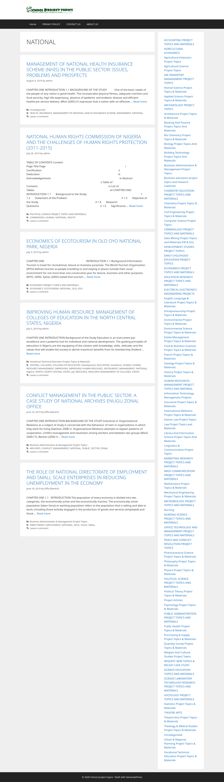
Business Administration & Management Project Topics (58, 445)
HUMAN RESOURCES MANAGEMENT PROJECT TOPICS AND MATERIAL (179, 384)
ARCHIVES (35, 448)
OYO (80, 288)
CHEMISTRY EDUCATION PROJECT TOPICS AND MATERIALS (179, 194)
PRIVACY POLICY (51, 24)
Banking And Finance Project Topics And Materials (177, 126)
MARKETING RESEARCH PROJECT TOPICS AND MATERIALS (178, 462)
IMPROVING (61, 368)
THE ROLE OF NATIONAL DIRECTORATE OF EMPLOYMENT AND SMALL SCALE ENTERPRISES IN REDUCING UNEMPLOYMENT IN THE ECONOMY (86, 477)
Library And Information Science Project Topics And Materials (180, 437)
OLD (74, 288)
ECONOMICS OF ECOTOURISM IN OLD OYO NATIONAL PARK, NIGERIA (83, 244)
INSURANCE (45, 113)
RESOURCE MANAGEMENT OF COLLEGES (109, 371)
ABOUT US (92, 24)
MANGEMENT (124, 113)
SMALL (91, 524)
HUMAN (50, 217)
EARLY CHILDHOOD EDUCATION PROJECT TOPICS (177, 259)
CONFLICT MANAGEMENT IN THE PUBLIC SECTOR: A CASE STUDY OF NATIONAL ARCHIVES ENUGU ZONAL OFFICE (82, 401)
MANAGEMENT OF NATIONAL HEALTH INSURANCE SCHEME (84, 113)
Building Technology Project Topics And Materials (176, 156)
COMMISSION (37, 217)
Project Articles (173, 600)
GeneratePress (134, 777)
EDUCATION (103, 365)
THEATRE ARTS (173, 712)
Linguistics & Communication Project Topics (178, 449)
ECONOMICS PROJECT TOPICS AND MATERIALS (54, 285)
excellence (116, 365)
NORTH (39, 371)
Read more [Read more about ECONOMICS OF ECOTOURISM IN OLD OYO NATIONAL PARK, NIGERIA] (93, 277)
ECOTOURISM (51, 288)
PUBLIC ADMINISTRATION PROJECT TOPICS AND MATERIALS (180, 617)
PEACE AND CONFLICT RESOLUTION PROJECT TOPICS (178, 544)
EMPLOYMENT (53, 524)
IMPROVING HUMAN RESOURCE (86, 368)
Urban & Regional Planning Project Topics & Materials (179, 743)
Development (89, 365)
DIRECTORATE (37, 524)
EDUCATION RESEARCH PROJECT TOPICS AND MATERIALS (178, 281)
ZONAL (104, 448)
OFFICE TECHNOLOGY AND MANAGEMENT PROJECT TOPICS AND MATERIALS (180, 531)
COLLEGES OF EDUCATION (66, 365)
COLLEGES (46, 365)
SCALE (84, 524)
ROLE (76, 524)
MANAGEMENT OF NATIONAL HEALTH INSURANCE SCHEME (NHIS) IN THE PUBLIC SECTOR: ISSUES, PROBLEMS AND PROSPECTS (79, 69)
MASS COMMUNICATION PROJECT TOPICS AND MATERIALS (179, 475)
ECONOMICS (36, 288)
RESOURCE (81, 371)
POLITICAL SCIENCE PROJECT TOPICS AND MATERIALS (58, 214)
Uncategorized (37, 109)
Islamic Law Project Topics (180, 419)
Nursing (169, 510)
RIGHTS (71, 217)
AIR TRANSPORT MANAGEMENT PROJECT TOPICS (179, 79)
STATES (135, 371)
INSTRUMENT (111, 368)
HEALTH (34, 113)
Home (33, 24)
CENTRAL (35, 365)
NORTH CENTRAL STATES (57, 371)
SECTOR (95, 448)
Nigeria (30, 371)
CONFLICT (47, 448)
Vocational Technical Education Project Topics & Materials (60, 361)
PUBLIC (86, 448)
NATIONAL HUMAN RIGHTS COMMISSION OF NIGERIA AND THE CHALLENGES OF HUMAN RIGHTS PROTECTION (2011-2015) (86, 142)
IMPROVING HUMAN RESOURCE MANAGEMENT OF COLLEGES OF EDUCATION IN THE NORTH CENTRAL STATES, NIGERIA (81, 317)
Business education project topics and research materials (181, 182)
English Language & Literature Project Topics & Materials (180, 302)
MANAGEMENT (127, 368)
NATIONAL (137, 113)
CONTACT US (73, 24)
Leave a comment (39, 116)
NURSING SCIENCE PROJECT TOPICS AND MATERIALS (177, 518)
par (73, 371)
